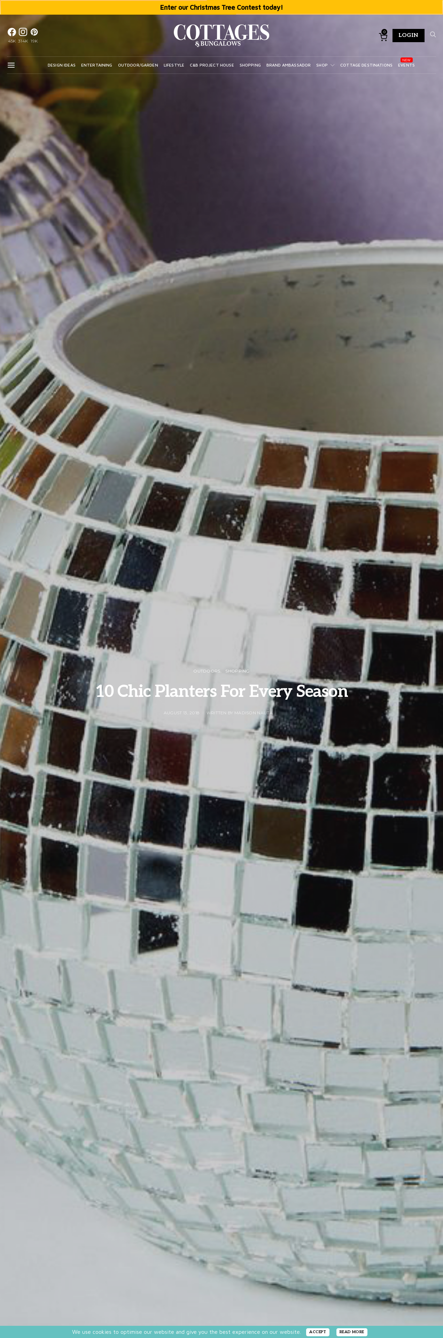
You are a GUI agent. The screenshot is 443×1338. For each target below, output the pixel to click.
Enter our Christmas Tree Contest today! (221, 7)
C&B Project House (212, 65)
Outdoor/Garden (138, 65)
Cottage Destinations (366, 65)
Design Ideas (62, 65)
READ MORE (352, 1332)
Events (406, 65)
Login (408, 35)
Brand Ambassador (288, 65)
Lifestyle (174, 65)
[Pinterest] (34, 35)
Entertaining (96, 65)
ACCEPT (317, 1332)
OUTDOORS (206, 671)
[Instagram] (23, 35)
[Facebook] (12, 35)
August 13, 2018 (182, 712)
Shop (322, 65)
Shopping (250, 65)
